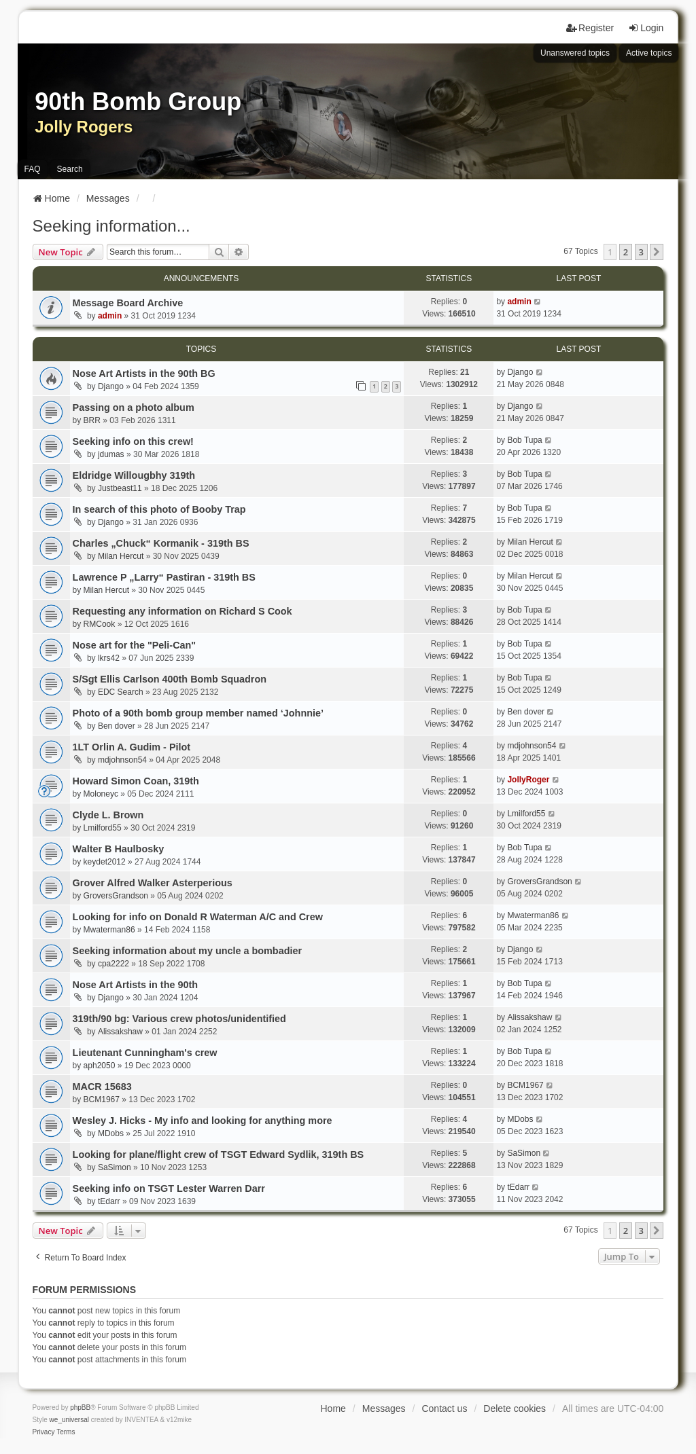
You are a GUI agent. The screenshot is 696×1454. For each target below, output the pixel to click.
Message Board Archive (128, 302)
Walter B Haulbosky (118, 848)
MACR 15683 (102, 1086)
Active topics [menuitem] (649, 53)
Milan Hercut (120, 556)
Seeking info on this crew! (133, 441)
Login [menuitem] (645, 27)
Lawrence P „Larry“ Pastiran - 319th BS (164, 577)
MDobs (111, 1133)
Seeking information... (111, 226)
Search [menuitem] (70, 169)
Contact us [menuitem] (444, 1408)
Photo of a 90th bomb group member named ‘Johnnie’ (198, 713)
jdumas (111, 454)
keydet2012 (105, 862)
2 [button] (625, 252)
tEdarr (109, 1201)
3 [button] (641, 252)
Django (111, 386)
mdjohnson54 (122, 760)
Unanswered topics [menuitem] (575, 53)
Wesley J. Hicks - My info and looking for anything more (202, 1120)
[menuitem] (44, 1432)
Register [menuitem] (590, 27)
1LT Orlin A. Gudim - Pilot (131, 747)
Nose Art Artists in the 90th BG (144, 373)
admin (110, 316)
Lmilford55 (103, 828)
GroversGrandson (116, 896)
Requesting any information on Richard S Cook (182, 611)
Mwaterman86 (109, 929)
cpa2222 (113, 963)
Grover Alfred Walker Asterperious (152, 882)
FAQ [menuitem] (32, 169)
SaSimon (114, 1167)
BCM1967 (102, 1099)
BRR (92, 420)
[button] (656, 252)
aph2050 (100, 1065)
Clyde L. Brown (108, 815)
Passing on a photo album (133, 407)
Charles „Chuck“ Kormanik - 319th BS (161, 543)
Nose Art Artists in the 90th (135, 984)
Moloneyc (101, 794)
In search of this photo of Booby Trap (159, 509)
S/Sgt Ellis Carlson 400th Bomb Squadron (169, 679)
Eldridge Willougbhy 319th (134, 475)
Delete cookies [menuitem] (514, 1408)
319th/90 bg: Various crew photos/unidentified (179, 1018)
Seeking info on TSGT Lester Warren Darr (169, 1188)
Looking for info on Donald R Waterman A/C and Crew (198, 916)
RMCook (100, 624)
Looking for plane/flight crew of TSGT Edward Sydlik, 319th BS (218, 1154)
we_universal (69, 1419)
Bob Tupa (524, 440)
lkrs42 (109, 658)
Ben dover (116, 726)
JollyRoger (528, 779)
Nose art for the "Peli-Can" (134, 645)
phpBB (80, 1407)
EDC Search (120, 692)
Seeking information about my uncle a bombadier (187, 950)
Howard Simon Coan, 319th (136, 781)
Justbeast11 (120, 488)
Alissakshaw (120, 1031)
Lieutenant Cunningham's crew (145, 1052)
